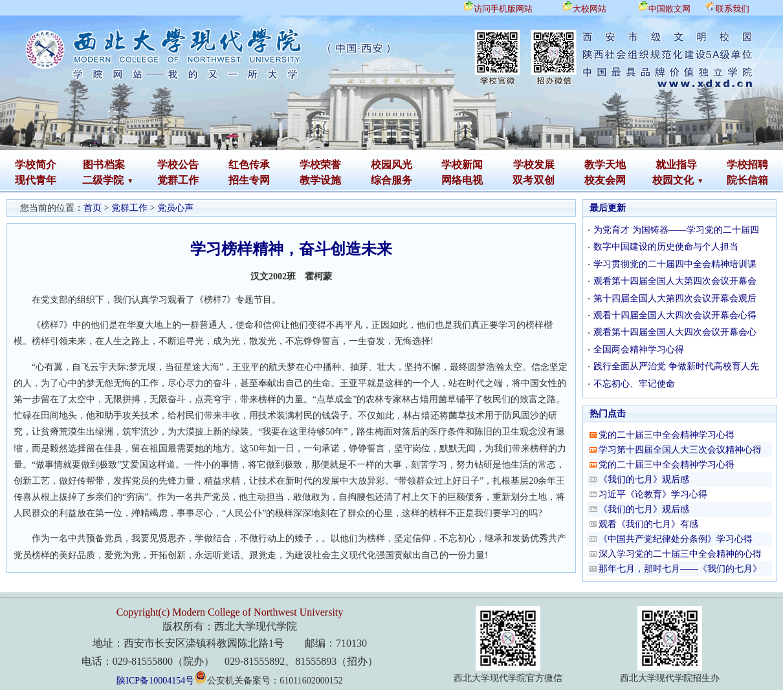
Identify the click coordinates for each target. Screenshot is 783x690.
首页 (92, 208)
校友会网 (605, 180)
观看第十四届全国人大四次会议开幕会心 (674, 332)
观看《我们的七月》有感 (648, 524)
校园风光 (391, 164)
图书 (93, 164)
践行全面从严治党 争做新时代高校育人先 (676, 366)
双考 (523, 180)
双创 (544, 180)
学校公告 (178, 164)
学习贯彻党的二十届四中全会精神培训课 (674, 264)
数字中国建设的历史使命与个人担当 (665, 247)
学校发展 (534, 164)
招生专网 (249, 180)
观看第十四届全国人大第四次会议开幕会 (674, 281)
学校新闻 (462, 164)
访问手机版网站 (503, 9)
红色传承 (249, 164)
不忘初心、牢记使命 (634, 384)
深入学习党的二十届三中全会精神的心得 (680, 554)
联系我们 (732, 9)
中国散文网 (669, 9)
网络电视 (462, 180)
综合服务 (391, 180)
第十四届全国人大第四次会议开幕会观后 (674, 298)
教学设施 (320, 180)
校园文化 (673, 180)
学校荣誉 (320, 164)
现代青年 (35, 180)
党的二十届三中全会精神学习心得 (666, 435)
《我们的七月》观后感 (644, 479)
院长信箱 (747, 180)
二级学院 (103, 180)
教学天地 (605, 164)
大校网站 (589, 9)
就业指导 (676, 164)
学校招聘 (747, 164)
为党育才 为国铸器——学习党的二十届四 (676, 230)
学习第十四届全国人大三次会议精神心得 (680, 450)
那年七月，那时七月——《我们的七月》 (680, 569)
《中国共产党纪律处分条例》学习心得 (676, 539)
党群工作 (178, 180)
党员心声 (175, 208)
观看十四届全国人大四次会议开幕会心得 (674, 315)
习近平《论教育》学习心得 (653, 494)
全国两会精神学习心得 (638, 349)
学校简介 (35, 164)
